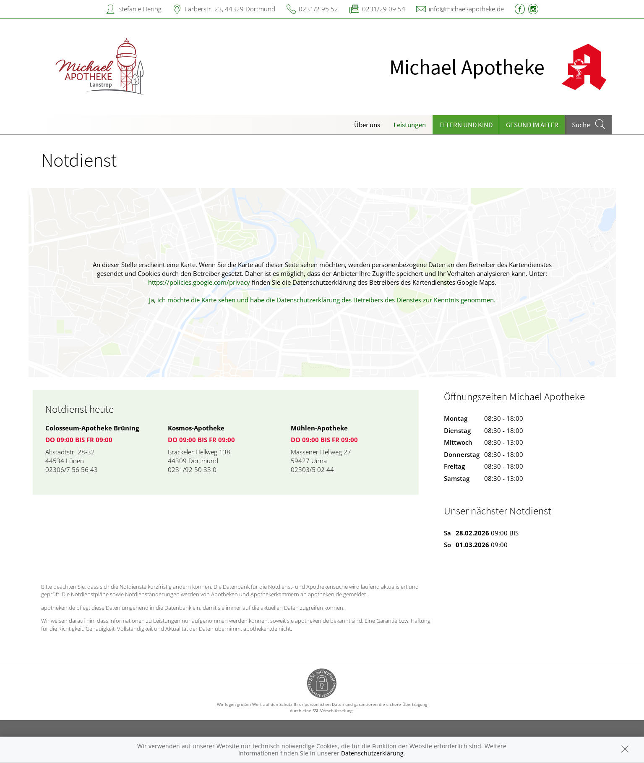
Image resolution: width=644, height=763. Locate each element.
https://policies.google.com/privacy (199, 282)
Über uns (367, 124)
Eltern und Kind (466, 124)
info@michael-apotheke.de (466, 9)
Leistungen (410, 124)
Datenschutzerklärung (372, 753)
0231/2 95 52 (318, 9)
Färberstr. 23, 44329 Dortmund (230, 9)
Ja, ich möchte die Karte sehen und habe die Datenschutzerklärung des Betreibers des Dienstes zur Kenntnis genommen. (322, 300)
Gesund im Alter (532, 124)
